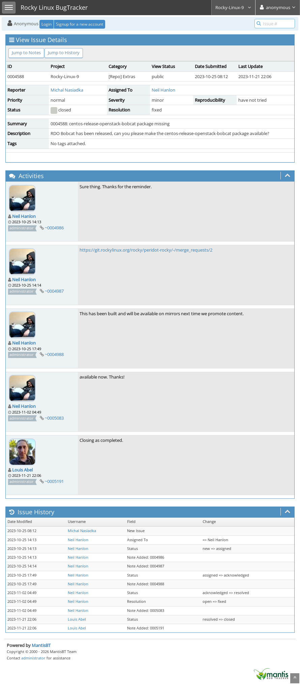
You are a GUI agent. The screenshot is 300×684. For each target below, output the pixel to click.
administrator (33, 657)
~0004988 (54, 354)
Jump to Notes (26, 53)
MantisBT (41, 645)
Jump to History (64, 53)
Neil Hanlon (163, 90)
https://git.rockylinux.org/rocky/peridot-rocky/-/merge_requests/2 (146, 250)
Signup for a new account (79, 24)
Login (46, 24)
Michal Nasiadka (67, 90)
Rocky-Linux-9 (233, 7)
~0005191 (54, 481)
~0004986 (54, 228)
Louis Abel (22, 470)
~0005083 (54, 418)
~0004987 (54, 291)
